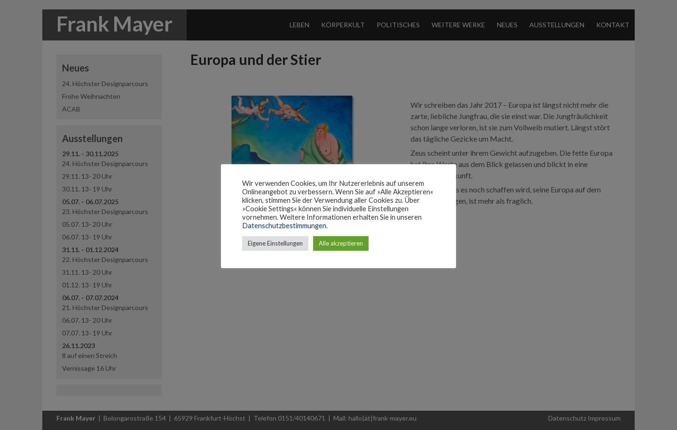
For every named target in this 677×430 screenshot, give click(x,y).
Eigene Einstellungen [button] (275, 243)
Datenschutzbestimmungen (284, 226)
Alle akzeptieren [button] (341, 243)
